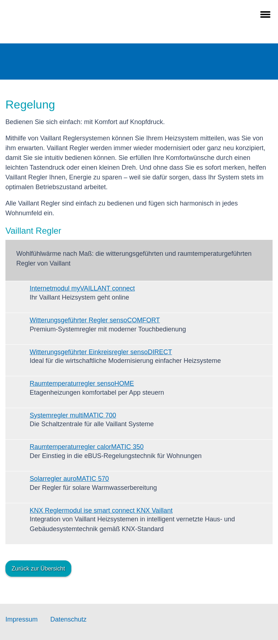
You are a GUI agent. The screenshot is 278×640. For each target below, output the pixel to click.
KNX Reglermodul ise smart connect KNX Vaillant (101, 510)
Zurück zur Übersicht (38, 568)
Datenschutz (68, 619)
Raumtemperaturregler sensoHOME (82, 383)
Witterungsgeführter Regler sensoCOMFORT (95, 320)
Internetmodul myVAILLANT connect (82, 288)
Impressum (21, 619)
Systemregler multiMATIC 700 (73, 415)
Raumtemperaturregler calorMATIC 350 (87, 446)
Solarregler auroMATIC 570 (69, 478)
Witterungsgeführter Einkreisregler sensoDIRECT (101, 352)
